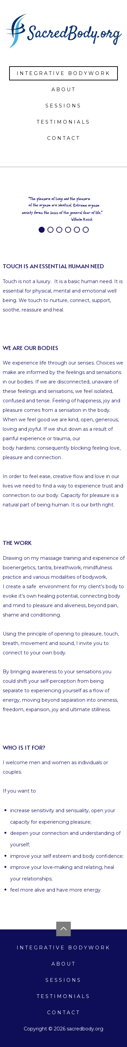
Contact (63, 138)
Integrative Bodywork (63, 73)
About (63, 89)
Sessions (63, 106)
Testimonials (63, 122)
